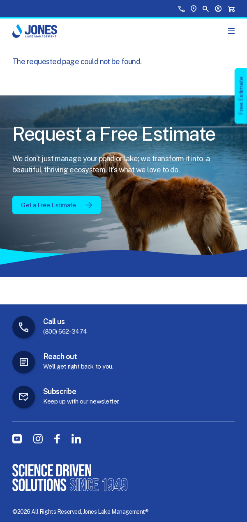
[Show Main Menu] (231, 31)
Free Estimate (241, 96)
